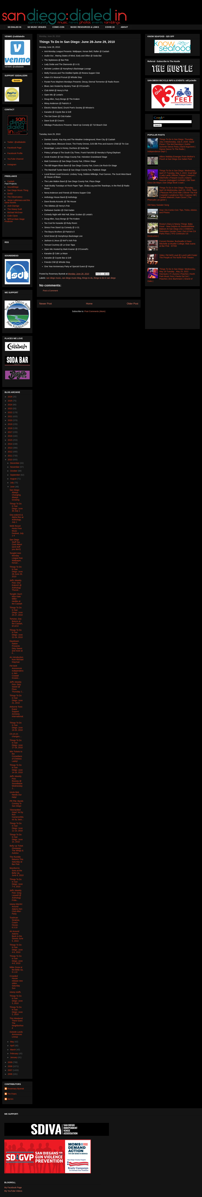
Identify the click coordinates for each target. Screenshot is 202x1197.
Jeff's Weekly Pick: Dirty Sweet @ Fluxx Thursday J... (17, 687)
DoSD (10, 193)
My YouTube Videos (13, 1191)
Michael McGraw (14, 212)
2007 (10, 1070)
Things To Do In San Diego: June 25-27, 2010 (16, 611)
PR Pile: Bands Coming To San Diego (16, 803)
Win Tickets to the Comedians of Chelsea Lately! (16, 756)
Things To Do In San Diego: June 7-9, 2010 (16, 883)
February (14, 1053)
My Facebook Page (13, 1187)
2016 (10, 436)
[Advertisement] (172, 308)
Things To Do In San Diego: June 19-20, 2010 (16, 726)
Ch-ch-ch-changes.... (16, 735)
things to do (87, 278)
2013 (10, 448)
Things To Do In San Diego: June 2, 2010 (16, 1010)
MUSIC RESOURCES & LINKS (84, 27)
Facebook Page (14, 148)
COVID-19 (110, 27)
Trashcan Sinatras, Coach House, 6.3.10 (15, 922)
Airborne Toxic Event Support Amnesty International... (17, 713)
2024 (10, 404)
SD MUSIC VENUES (36, 27)
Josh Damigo (13, 206)
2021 (10, 416)
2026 (10, 397)
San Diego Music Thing (17, 190)
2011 (10, 456)
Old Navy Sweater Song (158, 205)
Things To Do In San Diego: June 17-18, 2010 (16, 744)
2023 (10, 408)
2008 (10, 1066)
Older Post (132, 303)
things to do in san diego (105, 278)
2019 (10, 424)
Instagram (11, 164)
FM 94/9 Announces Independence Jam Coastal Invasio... (17, 672)
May (12, 1042)
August (13, 479)
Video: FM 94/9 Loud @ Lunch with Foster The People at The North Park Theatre (178, 256)
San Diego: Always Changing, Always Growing (15, 495)
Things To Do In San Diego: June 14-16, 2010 (16, 768)
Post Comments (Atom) (94, 311)
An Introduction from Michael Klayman (16, 659)
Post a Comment (50, 290)
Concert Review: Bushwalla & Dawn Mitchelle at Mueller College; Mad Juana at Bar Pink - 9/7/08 (177, 243)
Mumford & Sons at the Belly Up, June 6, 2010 (17, 871)
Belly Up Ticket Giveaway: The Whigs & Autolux (16, 849)
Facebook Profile (15, 153)
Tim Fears (12, 1094)
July (12, 482)
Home (89, 303)
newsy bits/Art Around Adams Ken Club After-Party (16, 909)
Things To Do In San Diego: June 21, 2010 (16, 699)
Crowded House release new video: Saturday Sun (16, 982)
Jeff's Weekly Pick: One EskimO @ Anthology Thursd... (15, 585)
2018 (10, 428)
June (12, 487)
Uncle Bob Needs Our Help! (16, 794)
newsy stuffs (15, 992)
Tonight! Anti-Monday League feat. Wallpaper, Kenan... (16, 558)
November (15, 467)
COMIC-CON (58, 27)
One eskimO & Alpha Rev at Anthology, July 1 (16, 518)
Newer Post (45, 303)
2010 (10, 459)
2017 (10, 432)
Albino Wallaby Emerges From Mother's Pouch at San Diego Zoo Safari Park (177, 157)
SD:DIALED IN (14, 27)
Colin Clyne (12, 216)
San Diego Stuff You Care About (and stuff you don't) (16, 544)
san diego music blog (71, 278)
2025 (10, 401)
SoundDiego (12, 187)
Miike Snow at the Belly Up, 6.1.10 (16, 969)
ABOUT (124, 27)
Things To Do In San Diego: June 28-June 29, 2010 (16, 572)
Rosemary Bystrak (16, 1088)
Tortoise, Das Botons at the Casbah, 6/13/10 (16, 622)
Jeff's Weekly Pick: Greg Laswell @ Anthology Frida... (15, 895)
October (14, 471)
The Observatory (14, 197)
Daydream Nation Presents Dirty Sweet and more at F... (16, 647)
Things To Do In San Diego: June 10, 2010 (16, 838)
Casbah (10, 181)
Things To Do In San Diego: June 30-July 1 (16, 507)
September (15, 475)
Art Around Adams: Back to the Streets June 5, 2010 (16, 936)
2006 (10, 1074)
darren (10, 1099)
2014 (10, 444)
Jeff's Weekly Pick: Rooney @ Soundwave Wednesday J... (16, 782)
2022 (10, 412)
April (12, 1045)
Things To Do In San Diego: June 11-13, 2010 (16, 827)
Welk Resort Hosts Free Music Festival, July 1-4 (17, 531)
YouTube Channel (15, 159)
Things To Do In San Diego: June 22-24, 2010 (16, 633)
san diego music (53, 278)
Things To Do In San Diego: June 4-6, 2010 (16, 948)
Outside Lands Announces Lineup (16, 1034)
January (14, 1057)
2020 (10, 420)
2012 (10, 452)
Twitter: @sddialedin (16, 142)
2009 (10, 1062)
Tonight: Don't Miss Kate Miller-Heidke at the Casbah (16, 599)
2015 (10, 440)
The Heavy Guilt (14, 209)
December (15, 463)
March (13, 1049)
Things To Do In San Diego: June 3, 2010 (16, 999)
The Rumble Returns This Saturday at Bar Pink (16, 860)
